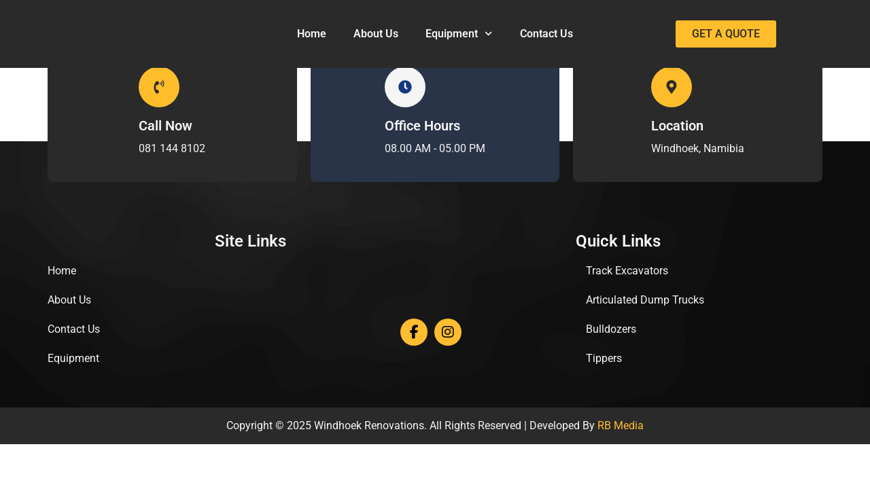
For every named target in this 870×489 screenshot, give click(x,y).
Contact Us (546, 33)
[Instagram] (448, 332)
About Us (375, 33)
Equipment (458, 33)
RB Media (620, 425)
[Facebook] (414, 332)
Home (311, 33)
